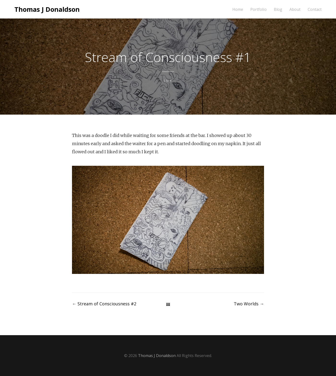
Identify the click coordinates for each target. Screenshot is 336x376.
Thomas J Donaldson (47, 9)
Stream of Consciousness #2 (104, 304)
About (294, 9)
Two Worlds (249, 304)
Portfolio (258, 9)
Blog (278, 9)
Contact (315, 9)
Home (237, 9)
